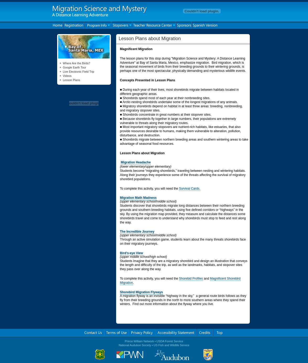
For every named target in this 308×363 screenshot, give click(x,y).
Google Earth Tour (74, 67)
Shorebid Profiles (191, 278)
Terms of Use (117, 332)
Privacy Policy (142, 332)
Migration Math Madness (138, 198)
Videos (67, 75)
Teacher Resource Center (154, 25)
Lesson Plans (71, 80)
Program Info (97, 25)
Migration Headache (136, 162)
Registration (73, 25)
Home (57, 25)
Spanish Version (205, 25)
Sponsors (184, 25)
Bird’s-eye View (131, 253)
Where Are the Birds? (76, 63)
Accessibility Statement (176, 332)
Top (219, 332)
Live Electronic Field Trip (78, 71)
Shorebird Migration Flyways (141, 292)
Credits (205, 332)
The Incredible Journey (137, 231)
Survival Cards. (189, 188)
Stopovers (121, 25)
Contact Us (93, 332)
